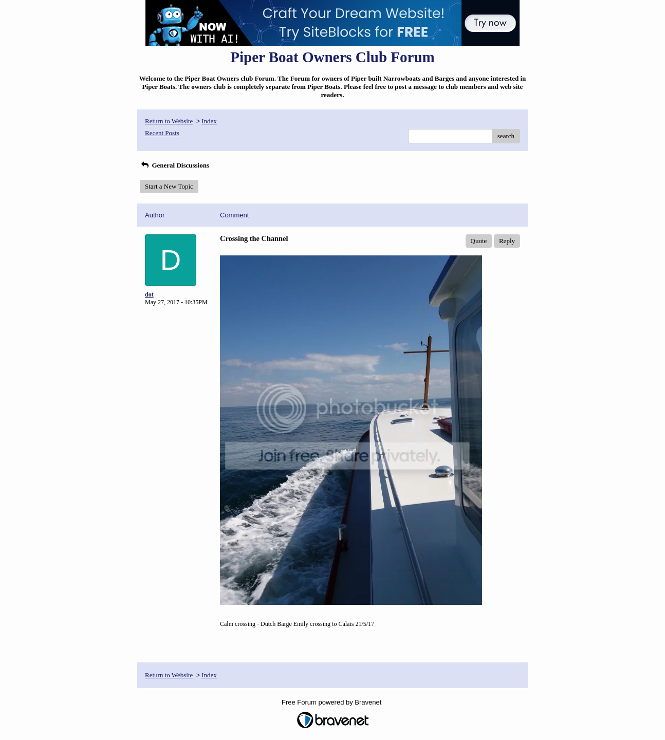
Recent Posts (162, 133)
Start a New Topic (169, 186)
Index (209, 121)
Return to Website (169, 121)
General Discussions (174, 165)
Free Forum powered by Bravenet (332, 702)
